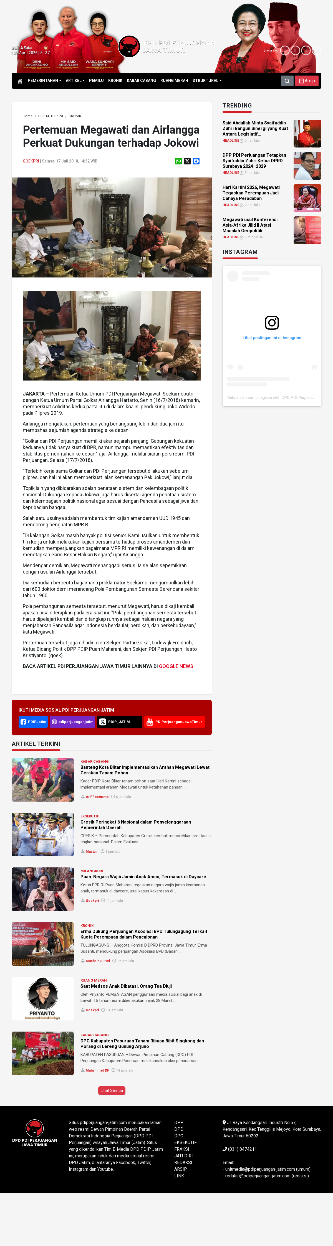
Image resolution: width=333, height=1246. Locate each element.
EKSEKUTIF (89, 816)
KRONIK (87, 926)
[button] (307, 81)
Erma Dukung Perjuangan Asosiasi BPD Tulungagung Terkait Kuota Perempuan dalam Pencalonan (143, 934)
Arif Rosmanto (97, 797)
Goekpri (31, 161)
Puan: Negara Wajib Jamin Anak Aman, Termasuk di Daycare (143, 876)
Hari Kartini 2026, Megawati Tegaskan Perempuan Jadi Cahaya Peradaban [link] (251, 193)
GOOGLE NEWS (176, 666)
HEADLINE (231, 140)
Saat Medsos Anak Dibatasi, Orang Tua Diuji (126, 986)
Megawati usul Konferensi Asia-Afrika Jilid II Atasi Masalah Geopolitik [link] (250, 225)
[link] (27, 116)
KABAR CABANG (94, 761)
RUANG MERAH (93, 980)
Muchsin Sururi (98, 961)
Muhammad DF (97, 1070)
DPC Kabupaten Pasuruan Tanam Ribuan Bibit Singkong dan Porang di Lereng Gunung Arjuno (142, 1043)
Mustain (92, 852)
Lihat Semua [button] (112, 1090)
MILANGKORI (91, 871)
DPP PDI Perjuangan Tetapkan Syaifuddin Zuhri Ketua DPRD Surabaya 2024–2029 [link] (254, 160)
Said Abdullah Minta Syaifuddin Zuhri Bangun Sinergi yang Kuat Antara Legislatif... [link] (255, 128)
